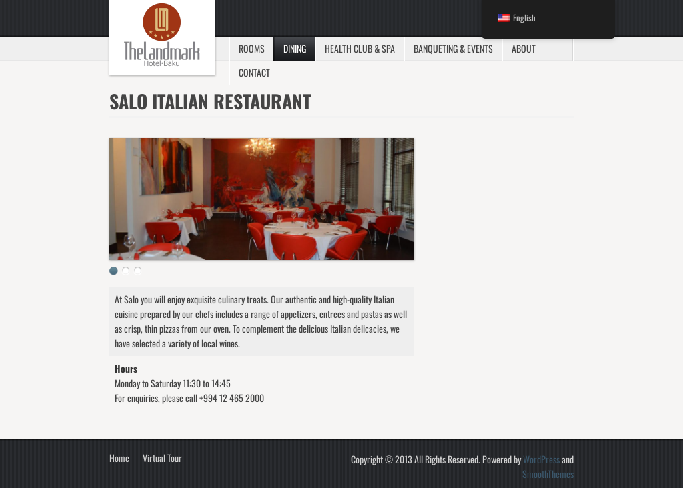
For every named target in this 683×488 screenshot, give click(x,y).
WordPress (541, 459)
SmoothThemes (548, 474)
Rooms (252, 48)
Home (119, 458)
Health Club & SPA (360, 48)
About (524, 48)
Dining (294, 48)
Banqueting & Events (453, 48)
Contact (254, 72)
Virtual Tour (162, 458)
